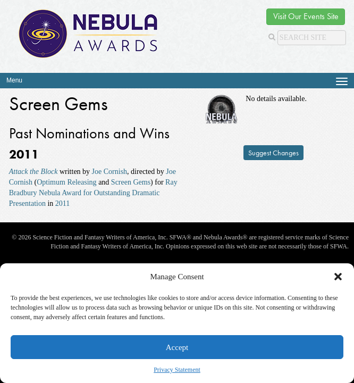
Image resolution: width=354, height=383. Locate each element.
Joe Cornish (110, 172)
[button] (338, 276)
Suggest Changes (273, 152)
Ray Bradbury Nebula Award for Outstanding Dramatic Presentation (93, 192)
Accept (177, 347)
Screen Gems (130, 182)
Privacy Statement (177, 369)
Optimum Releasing (66, 182)
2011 (62, 203)
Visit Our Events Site (306, 16)
